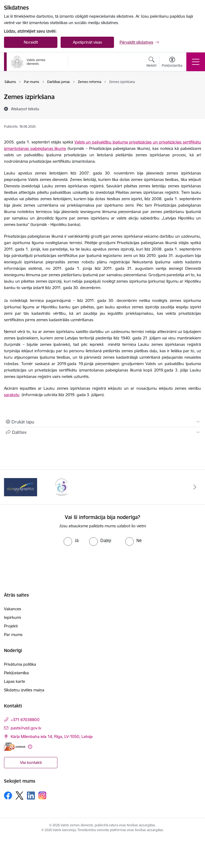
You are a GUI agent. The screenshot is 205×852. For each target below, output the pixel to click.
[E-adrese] (14, 746)
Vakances (12, 608)
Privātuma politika (20, 664)
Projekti (11, 625)
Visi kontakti (31, 762)
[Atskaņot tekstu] (25, 108)
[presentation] (102, 565)
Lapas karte (14, 681)
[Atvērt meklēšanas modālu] (151, 62)
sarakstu (11, 394)
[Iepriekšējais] (10, 487)
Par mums (13, 634)
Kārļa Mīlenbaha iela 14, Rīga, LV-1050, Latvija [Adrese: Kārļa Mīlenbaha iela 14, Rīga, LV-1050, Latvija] (52, 736)
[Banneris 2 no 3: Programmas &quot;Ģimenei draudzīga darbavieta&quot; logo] (61, 486)
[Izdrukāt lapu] (102, 422)
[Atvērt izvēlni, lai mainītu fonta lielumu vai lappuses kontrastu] (172, 62)
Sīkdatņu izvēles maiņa (24, 689)
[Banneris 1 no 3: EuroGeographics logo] (20, 486)
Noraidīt (31, 42)
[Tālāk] (194, 487)
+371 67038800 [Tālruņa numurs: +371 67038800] (25, 719)
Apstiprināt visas (87, 42)
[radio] (71, 540)
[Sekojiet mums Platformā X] (19, 796)
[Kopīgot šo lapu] (102, 432)
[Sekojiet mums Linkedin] (31, 796)
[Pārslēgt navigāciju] (195, 61)
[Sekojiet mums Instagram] (42, 795)
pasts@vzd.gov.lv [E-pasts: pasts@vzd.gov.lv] (26, 727)
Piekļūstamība (16, 672)
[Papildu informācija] (30, 747)
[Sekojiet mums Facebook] (8, 796)
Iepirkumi (12, 617)
